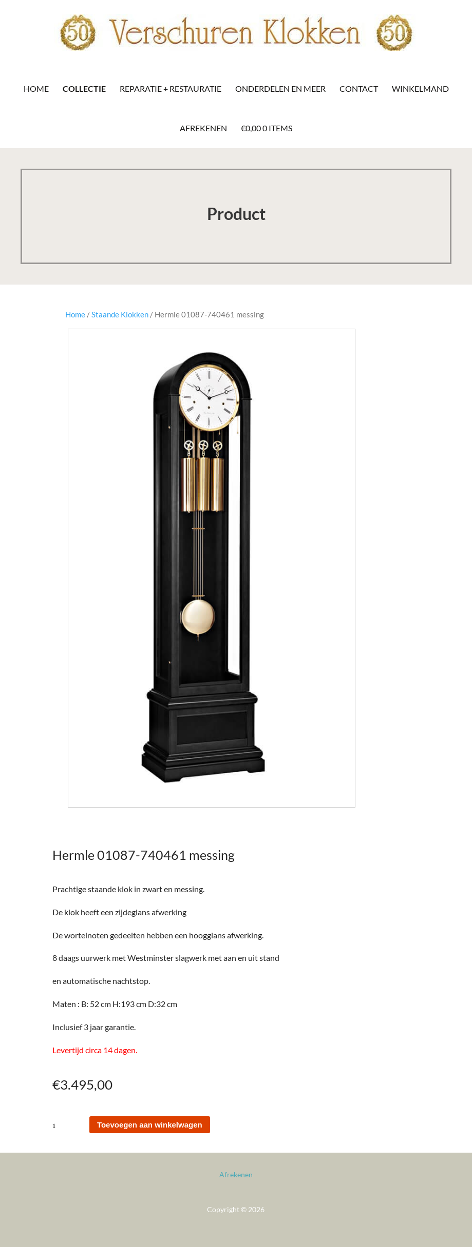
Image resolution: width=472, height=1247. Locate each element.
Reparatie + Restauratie (170, 88)
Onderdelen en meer (280, 88)
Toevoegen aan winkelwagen (149, 1124)
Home (36, 88)
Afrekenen (203, 128)
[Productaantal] (70, 1124)
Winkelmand (420, 88)
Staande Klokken (119, 314)
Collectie (84, 88)
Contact (358, 88)
